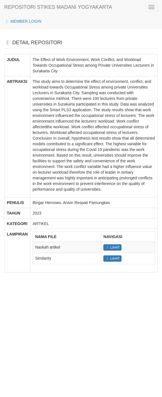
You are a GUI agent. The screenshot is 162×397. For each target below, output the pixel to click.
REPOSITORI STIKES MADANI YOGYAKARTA (58, 7)
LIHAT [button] (112, 247)
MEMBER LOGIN (22, 21)
